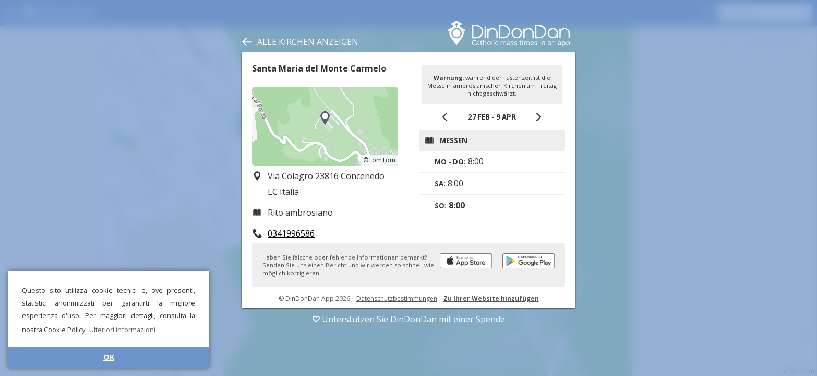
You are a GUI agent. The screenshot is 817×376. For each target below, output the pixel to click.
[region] (325, 126)
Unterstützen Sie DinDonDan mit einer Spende (409, 319)
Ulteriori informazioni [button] (122, 329)
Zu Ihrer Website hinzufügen (491, 298)
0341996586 (291, 233)
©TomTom (379, 160)
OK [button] (108, 357)
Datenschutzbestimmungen (396, 298)
